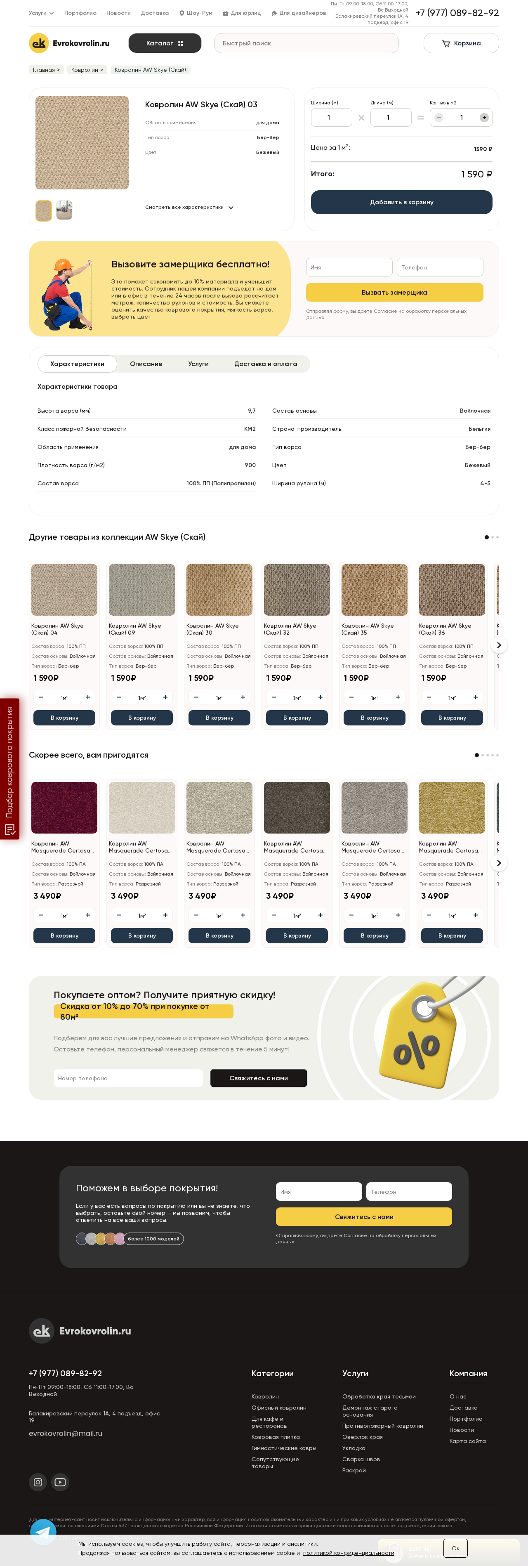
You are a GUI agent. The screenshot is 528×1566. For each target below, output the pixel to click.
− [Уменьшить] (439, 117)
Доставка (155, 13)
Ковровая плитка (276, 1437)
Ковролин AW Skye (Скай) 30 (212, 629)
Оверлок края (362, 1437)
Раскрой (354, 1470)
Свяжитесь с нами (258, 1078)
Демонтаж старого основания (370, 1411)
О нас (458, 1396)
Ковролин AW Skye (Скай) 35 (368, 629)
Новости (118, 13)
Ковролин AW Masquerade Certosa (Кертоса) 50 (448, 847)
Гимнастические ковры (284, 1448)
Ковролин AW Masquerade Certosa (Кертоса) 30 (138, 847)
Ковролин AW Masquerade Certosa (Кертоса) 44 (293, 847)
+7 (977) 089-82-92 (65, 1373)
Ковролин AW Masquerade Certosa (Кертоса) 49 (371, 847)
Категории (273, 1373)
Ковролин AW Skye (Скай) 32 (290, 629)
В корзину (64, 717)
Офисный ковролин (279, 1407)
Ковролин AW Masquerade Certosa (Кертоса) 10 (60, 847)
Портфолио (80, 13)
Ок (456, 1548)
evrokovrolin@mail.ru (65, 1433)
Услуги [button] (41, 13)
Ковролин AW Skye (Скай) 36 (445, 629)
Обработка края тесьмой (379, 1396)
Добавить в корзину (402, 202)
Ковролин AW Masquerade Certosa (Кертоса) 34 (215, 847)
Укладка (353, 1448)
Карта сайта (468, 1441)
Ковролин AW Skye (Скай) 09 (135, 629)
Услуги (355, 1373)
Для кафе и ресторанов (269, 1422)
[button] (486, 537)
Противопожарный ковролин (382, 1425)
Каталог (165, 43)
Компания (468, 1373)
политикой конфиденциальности (348, 1552)
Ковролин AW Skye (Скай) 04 (57, 629)
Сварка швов (361, 1459)
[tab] (77, 364)
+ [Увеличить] (484, 117)
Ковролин (265, 1396)
